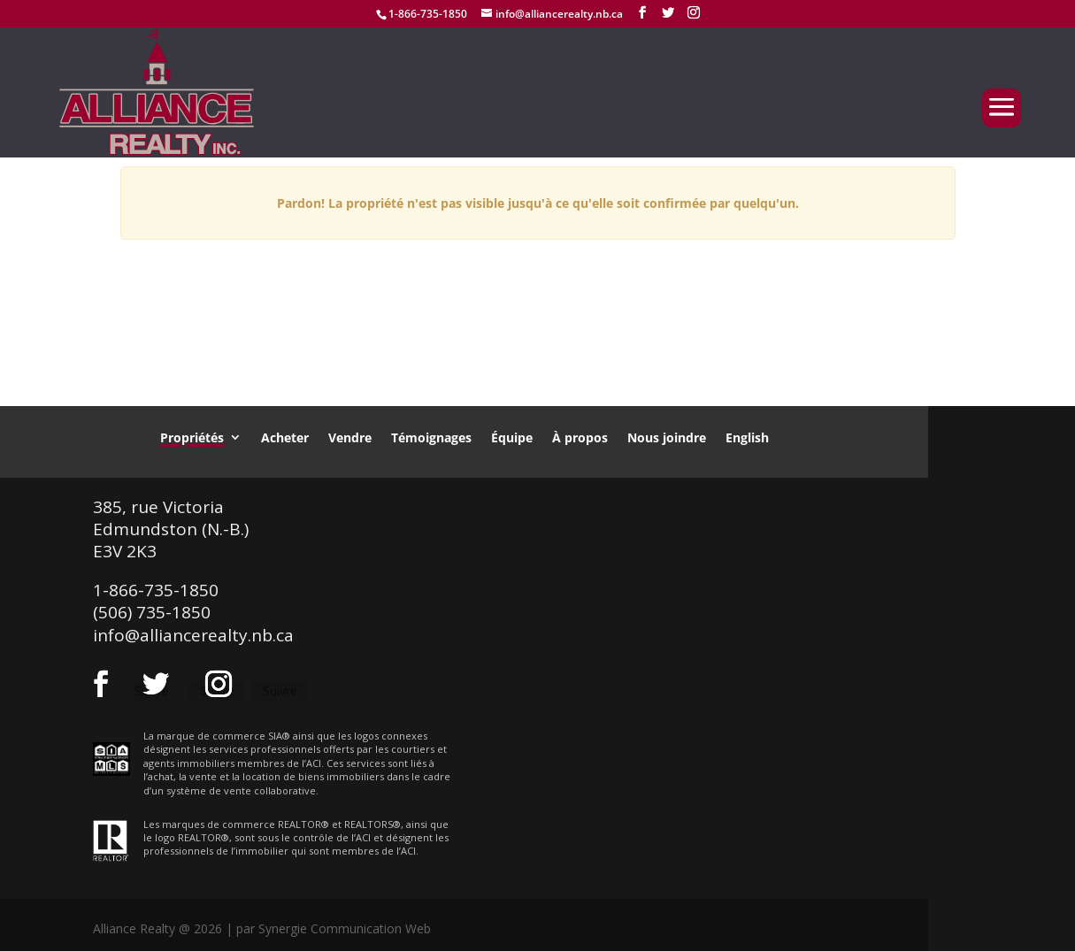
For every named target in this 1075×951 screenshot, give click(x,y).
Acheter (285, 437)
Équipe (512, 437)
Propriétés (192, 437)
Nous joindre (666, 437)
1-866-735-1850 (427, 13)
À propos (580, 437)
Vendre (350, 437)
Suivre (280, 690)
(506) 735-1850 (152, 612)
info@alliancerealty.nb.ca (193, 635)
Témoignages (431, 437)
